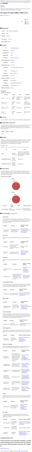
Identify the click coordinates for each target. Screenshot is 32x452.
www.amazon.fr (27, 422)
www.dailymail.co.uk (23, 406)
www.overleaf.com (24, 232)
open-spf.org (6, 128)
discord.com (23, 383)
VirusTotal (17, 57)
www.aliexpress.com (22, 432)
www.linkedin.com (24, 357)
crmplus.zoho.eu (23, 253)
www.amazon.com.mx (22, 339)
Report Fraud (2, 6)
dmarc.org (19, 143)
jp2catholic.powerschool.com (23, 433)
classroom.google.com (24, 390)
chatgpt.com (23, 389)
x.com (28, 378)
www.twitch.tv (27, 382)
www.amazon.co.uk (22, 422)
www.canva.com (27, 388)
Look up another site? (5, 15)
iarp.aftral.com (23, 254)
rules (17, 126)
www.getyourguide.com (24, 308)
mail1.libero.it (22, 407)
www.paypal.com (25, 269)
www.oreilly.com (23, 307)
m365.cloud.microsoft (22, 434)
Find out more (2, 448)
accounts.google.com (24, 371)
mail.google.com (24, 372)
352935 (7, 33)
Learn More (2, 5)
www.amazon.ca (21, 338)
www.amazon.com (24, 358)
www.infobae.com (22, 295)
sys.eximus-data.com (24, 366)
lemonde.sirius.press (23, 324)
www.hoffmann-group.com (25, 359)
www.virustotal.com (24, 231)
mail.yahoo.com (27, 370)
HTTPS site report (27, 119)
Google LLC (13, 50)
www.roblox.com (25, 271)
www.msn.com (27, 364)
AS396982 (12, 60)
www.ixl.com (26, 252)
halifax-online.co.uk (14, 70)
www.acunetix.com (27, 306)
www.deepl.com (25, 270)
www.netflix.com (24, 365)
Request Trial (7, 448)
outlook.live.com (24, 378)
